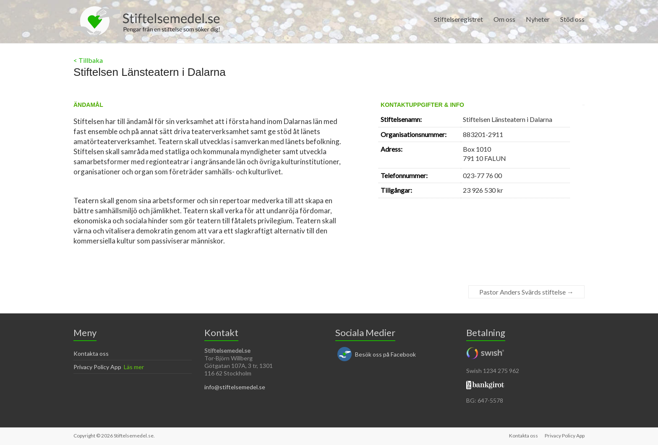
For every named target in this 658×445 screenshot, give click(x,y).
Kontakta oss (91, 353)
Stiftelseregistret (458, 19)
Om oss (504, 19)
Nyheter (538, 19)
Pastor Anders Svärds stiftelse (526, 292)
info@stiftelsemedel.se (234, 387)
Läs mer (134, 366)
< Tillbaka (88, 60)
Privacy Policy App (97, 366)
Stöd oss (572, 19)
